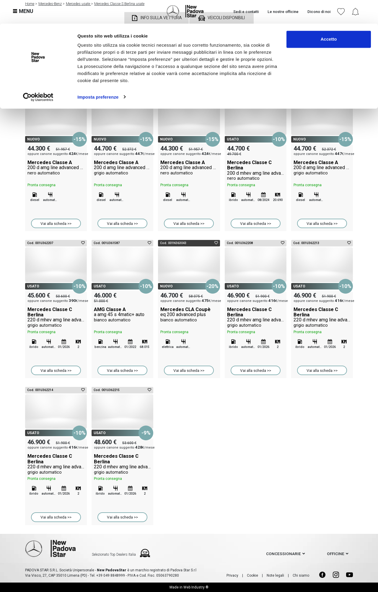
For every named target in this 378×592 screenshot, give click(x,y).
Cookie (252, 575)
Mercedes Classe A (55, 168)
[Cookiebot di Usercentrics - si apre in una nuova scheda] (38, 73)
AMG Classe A (122, 315)
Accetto (328, 15)
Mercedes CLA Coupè (188, 315)
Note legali (275, 575)
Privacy (232, 575)
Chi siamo (301, 575)
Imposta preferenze (97, 73)
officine (335, 553)
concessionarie (283, 553)
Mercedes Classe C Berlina (255, 170)
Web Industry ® (195, 587)
